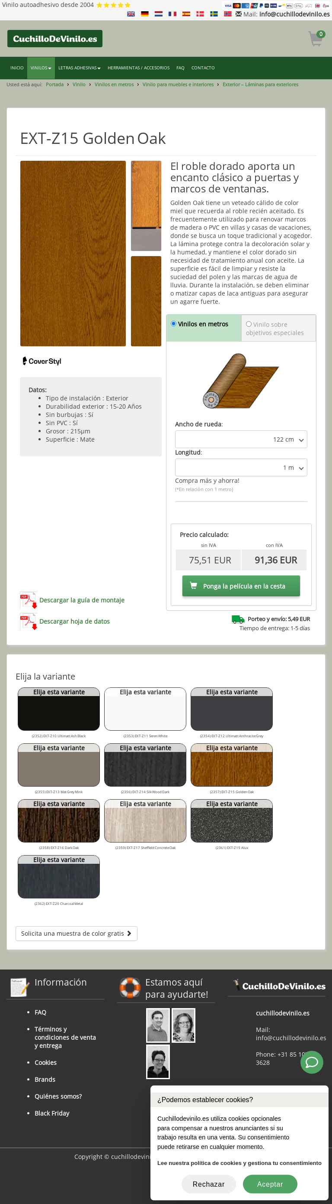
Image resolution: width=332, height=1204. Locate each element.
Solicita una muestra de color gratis (76, 933)
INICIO (17, 68)
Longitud (188, 452)
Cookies (46, 1062)
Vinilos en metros (114, 84)
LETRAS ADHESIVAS (79, 68)
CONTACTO (203, 68)
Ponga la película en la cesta (237, 586)
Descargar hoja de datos (74, 621)
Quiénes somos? (58, 1096)
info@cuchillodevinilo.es (294, 14)
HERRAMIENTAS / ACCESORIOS (138, 68)
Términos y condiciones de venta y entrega (65, 1037)
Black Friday (52, 1113)
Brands (45, 1079)
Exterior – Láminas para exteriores (260, 84)
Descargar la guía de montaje (81, 600)
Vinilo (79, 84)
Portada (55, 84)
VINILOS (41, 68)
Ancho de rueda (198, 424)
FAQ (180, 68)
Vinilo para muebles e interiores (178, 84)
